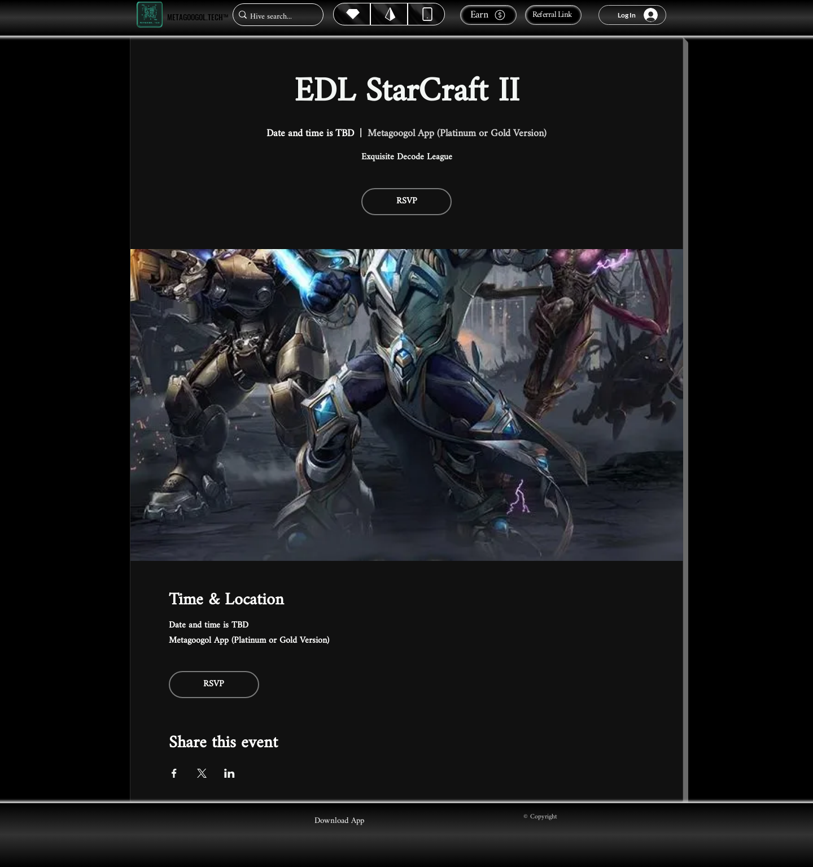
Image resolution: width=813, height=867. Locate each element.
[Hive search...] (274, 16)
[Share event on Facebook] (174, 773)
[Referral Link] (553, 15)
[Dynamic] (426, 14)
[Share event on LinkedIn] (229, 773)
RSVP (406, 201)
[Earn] (488, 15)
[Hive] (351, 14)
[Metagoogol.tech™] (149, 15)
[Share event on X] (201, 773)
